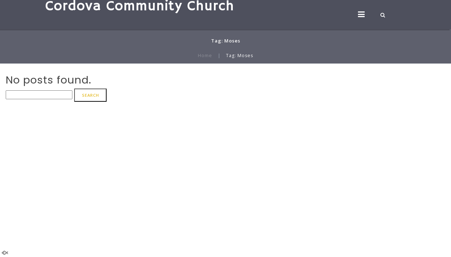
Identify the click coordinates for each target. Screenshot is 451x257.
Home (205, 55)
